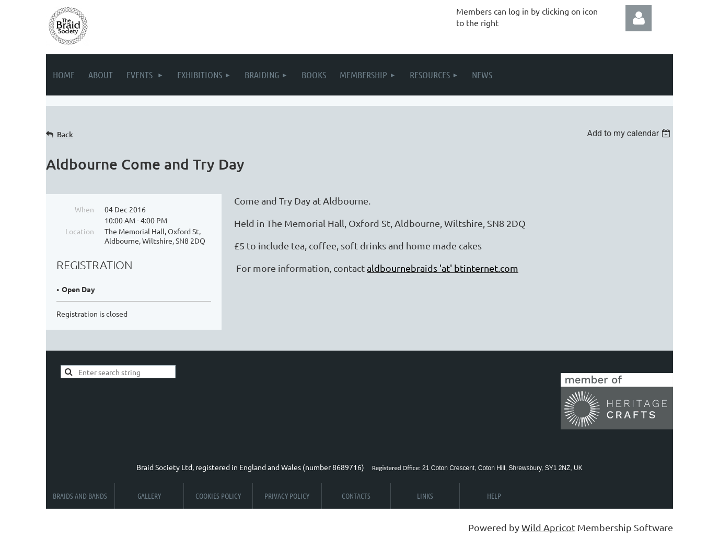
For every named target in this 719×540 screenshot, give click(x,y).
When (84, 209)
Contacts (356, 495)
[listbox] (630, 133)
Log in (638, 18)
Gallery (149, 495)
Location (79, 231)
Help (494, 495)
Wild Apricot (548, 527)
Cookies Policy (218, 495)
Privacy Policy (286, 495)
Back (65, 134)
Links (425, 495)
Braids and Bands (80, 495)
